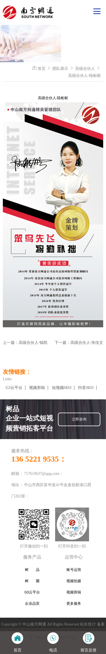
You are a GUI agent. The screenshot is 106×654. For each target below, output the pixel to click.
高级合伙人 (85, 68)
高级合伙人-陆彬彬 (84, 75)
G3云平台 (14, 388)
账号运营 (73, 570)
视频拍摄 (73, 581)
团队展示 (60, 68)
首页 (42, 68)
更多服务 (73, 603)
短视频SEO (61, 388)
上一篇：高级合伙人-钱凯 (25, 342)
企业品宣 (32, 603)
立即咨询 (79, 419)
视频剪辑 (37, 388)
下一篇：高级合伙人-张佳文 (79, 342)
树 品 (32, 570)
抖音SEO (85, 388)
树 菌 (32, 581)
